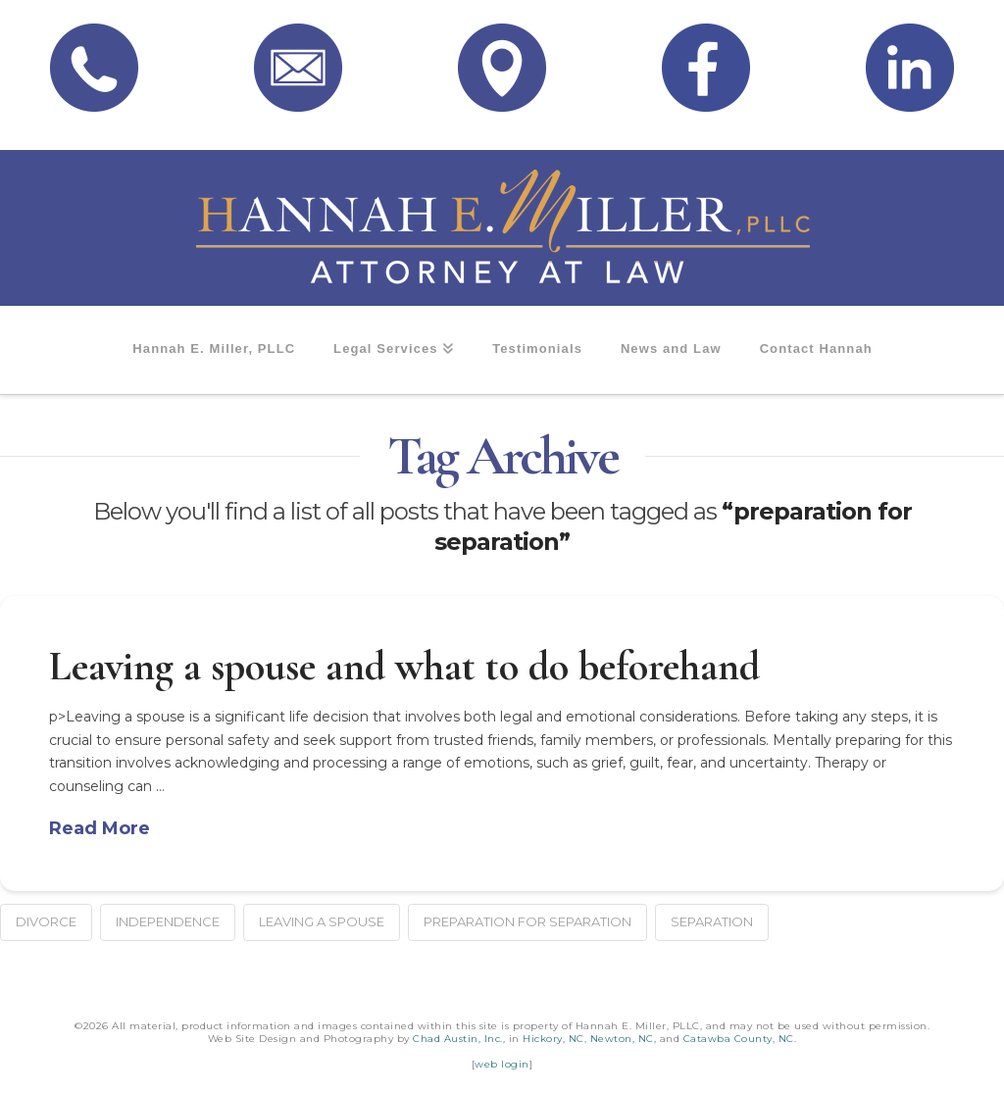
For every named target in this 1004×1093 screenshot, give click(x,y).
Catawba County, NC (738, 1038)
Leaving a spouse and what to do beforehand (404, 666)
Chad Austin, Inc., (459, 1038)
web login (502, 1064)
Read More (99, 828)
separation (712, 921)
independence (168, 921)
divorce (46, 921)
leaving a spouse (321, 921)
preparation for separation (527, 921)
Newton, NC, (623, 1038)
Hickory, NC (553, 1038)
